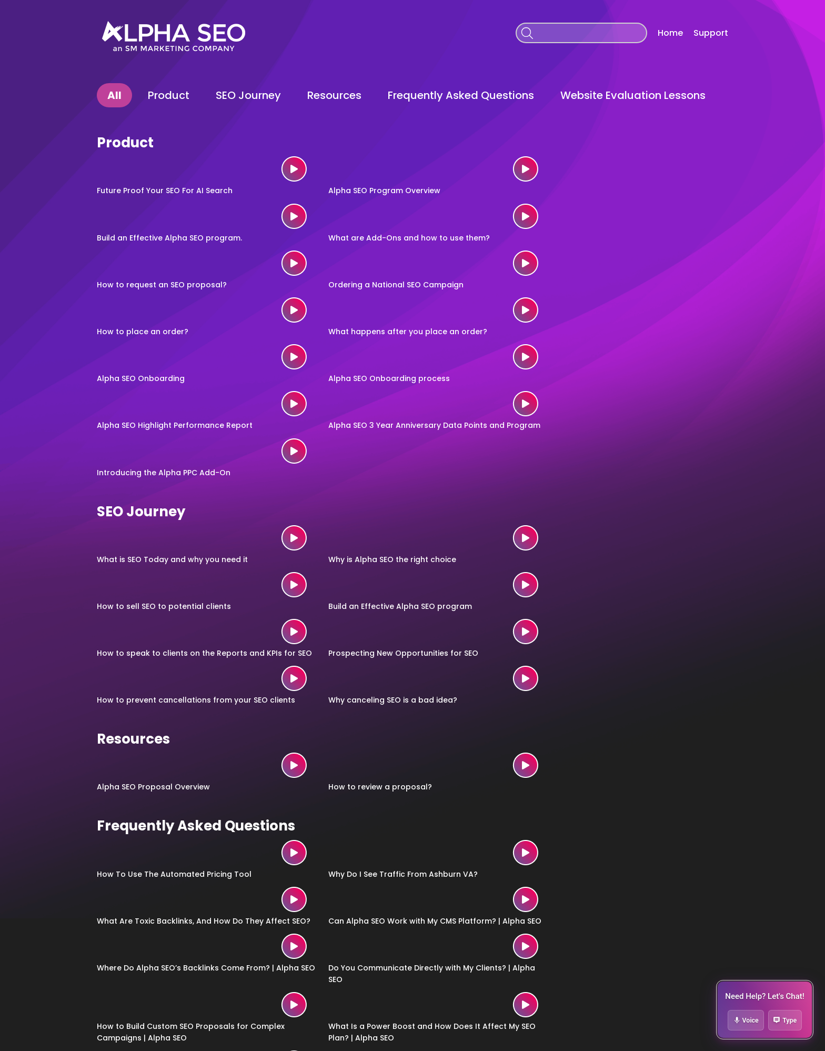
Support (710, 33)
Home (670, 33)
